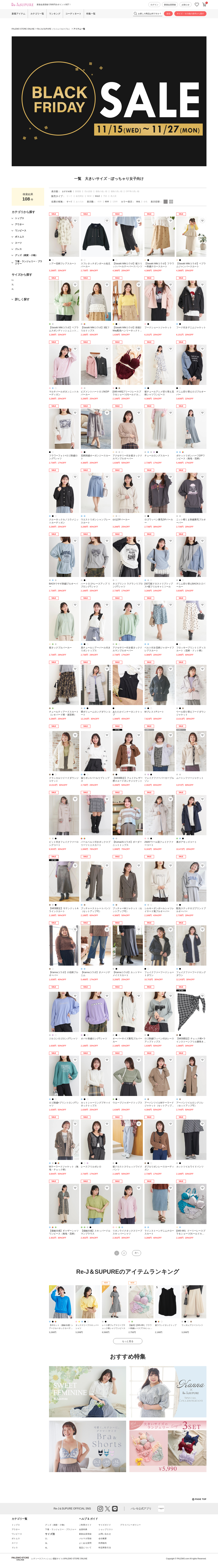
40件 (100, 201)
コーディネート (73, 13)
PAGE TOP (199, 1499)
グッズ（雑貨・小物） (55, 1525)
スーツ (15, 1543)
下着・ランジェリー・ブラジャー (60, 1529)
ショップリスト (106, 1529)
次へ (137, 1253)
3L (13, 284)
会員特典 (83, 1529)
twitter (107, 1509)
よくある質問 (85, 1543)
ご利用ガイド (85, 1525)
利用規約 (103, 1543)
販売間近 (80, 196)
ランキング (54, 13)
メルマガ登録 (85, 1538)
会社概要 (103, 1538)
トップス (16, 1525)
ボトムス (16, 1538)
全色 (145, 201)
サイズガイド (105, 1525)
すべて (69, 196)
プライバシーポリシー (130, 1525)
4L (13, 289)
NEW (89, 196)
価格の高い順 (116, 191)
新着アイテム (18, 13)
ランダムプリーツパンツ (192, 1325)
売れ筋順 (88, 191)
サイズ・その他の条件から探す (190, 14)
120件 (115, 201)
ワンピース (17, 1534)
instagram (100, 1509)
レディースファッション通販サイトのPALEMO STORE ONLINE (59, 1559)
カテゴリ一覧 (37, 13)
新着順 (78, 191)
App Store (161, 1508)
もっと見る (127, 1341)
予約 (105, 196)
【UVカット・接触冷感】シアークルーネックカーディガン (61, 1328)
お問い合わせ (105, 1534)
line (115, 1509)
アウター (16, 1529)
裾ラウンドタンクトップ (165, 1325)
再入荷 (113, 196)
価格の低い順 (101, 191)
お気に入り (197, 4)
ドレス (15, 1547)
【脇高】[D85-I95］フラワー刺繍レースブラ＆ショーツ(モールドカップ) (140, 1328)
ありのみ (80, 201)
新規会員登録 (170, 5)
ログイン (154, 5)
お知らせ (185, 5)
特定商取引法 (105, 1547)
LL (13, 280)
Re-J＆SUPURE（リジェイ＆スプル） (54, 29)
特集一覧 (90, 13)
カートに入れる (204, 4)
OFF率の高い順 (132, 191)
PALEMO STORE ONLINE (23, 29)
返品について (85, 1547)
